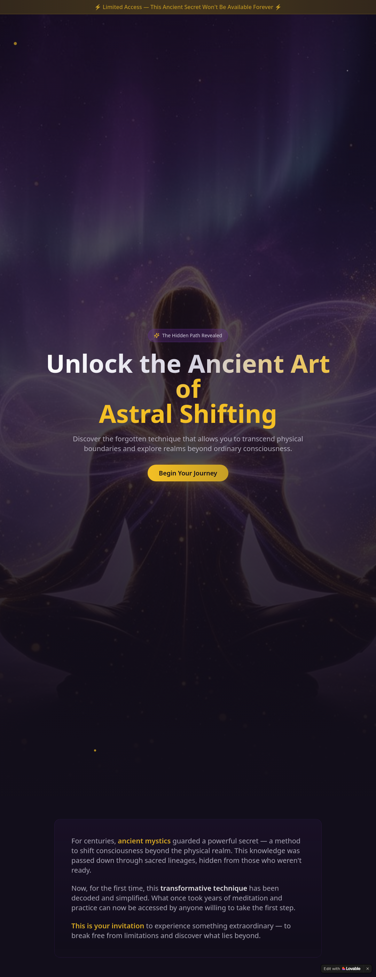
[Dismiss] (367, 968)
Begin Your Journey (188, 473)
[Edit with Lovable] (342, 968)
